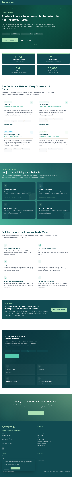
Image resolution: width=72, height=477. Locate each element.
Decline (6, 468)
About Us (4, 456)
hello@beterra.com (6, 435)
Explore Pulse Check (45, 157)
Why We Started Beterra (7, 458)
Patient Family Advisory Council (45, 441)
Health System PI (42, 439)
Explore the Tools (26, 40)
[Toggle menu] (68, 2)
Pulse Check (40, 435)
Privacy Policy (67, 471)
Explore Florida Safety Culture (12, 157)
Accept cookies (15, 468)
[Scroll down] (36, 45)
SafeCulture (40, 431)
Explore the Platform (59, 311)
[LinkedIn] (3, 448)
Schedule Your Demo (10, 40)
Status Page (52, 471)
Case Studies (41, 458)
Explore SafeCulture (45, 127)
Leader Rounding (41, 445)
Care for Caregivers (42, 443)
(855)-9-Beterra (5, 433)
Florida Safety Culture (43, 433)
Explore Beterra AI (12, 356)
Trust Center (46, 471)
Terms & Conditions (59, 471)
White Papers (41, 460)
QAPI (39, 437)
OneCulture (40, 429)
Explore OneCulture (10, 127)
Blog (39, 456)
